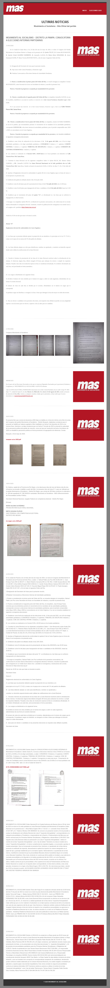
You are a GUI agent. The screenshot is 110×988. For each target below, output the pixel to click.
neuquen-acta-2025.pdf (13, 439)
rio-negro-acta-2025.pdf (14, 521)
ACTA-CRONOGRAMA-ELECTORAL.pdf (17, 767)
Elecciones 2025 (95, 10)
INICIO (84, 10)
